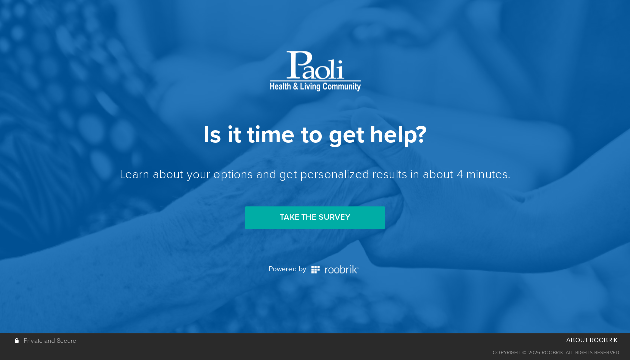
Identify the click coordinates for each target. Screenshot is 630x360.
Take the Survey (315, 217)
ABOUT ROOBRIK (592, 340)
